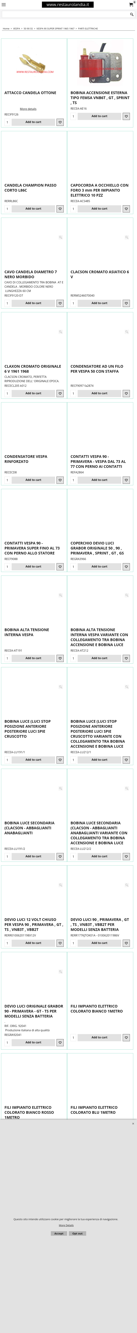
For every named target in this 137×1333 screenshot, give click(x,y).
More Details (66, 1225)
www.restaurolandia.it (68, 4)
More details (28, 107)
